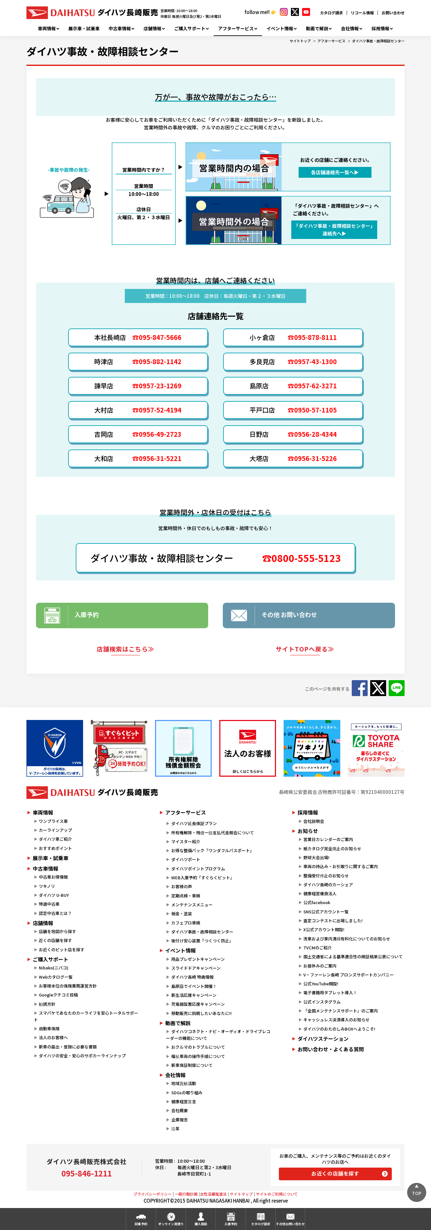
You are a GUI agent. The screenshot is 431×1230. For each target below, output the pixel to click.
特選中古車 (49, 904)
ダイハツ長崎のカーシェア (328, 884)
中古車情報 (120, 28)
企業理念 (179, 1120)
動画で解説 (317, 28)
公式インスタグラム (322, 1002)
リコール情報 (362, 12)
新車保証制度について (192, 1065)
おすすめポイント (55, 848)
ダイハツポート (185, 859)
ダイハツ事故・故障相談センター (378, 40)
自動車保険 (49, 1028)
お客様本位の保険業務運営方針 (68, 986)
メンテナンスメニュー (192, 905)
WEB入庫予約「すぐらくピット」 (202, 877)
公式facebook (316, 902)
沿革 (175, 1129)
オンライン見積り (171, 1223)
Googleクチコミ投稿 (58, 995)
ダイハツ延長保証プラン (194, 823)
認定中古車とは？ (55, 913)
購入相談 (200, 1223)
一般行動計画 (186, 1194)
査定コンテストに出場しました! (333, 920)
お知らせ (308, 831)
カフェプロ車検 (185, 923)
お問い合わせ (393, 12)
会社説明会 (313, 821)
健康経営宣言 (183, 1101)
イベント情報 (279, 28)
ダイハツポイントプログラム (198, 869)
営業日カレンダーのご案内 (328, 839)
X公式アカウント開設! (323, 929)
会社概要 (179, 1110)
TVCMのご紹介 (317, 948)
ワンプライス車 (53, 821)
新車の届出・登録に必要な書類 (68, 1047)
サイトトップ (300, 40)
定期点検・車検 (185, 896)
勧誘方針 (47, 1004)
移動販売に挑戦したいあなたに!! (201, 1013)
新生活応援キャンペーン (193, 995)
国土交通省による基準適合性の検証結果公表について (353, 956)
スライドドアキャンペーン (196, 968)
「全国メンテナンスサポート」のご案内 (340, 1011)
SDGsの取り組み (186, 1093)
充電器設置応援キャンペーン (198, 1004)
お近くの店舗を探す (335, 1173)
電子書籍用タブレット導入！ (330, 992)
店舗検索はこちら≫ (125, 648)
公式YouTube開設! (320, 984)
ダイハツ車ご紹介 (55, 839)
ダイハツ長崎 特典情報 (192, 977)
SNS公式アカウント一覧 (326, 912)
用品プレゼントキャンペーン (198, 959)
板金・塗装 (181, 913)
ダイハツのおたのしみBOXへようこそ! (339, 1029)
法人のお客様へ (53, 1037)
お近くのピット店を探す (61, 949)
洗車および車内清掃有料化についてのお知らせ (346, 939)
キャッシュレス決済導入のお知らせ (336, 1020)
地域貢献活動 (183, 1083)
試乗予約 (141, 1223)
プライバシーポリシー (152, 1194)
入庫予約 (230, 1223)
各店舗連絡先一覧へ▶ (335, 172)
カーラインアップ (55, 830)
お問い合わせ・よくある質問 (331, 1049)
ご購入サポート (189, 28)
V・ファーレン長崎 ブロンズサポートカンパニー (348, 975)
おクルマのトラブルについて (198, 1047)
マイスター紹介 (185, 841)
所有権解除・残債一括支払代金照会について (212, 833)
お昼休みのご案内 (319, 966)
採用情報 (380, 28)
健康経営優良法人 (319, 893)
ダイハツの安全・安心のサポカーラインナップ (82, 1056)
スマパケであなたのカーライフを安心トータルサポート (86, 1016)
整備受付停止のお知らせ (326, 876)
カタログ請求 (331, 12)
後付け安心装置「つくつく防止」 (202, 941)
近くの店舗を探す (55, 940)
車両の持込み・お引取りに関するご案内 (340, 866)
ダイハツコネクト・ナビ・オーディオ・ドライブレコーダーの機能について (218, 1034)
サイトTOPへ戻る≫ (305, 648)
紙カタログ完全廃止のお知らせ (332, 848)
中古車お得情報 (53, 877)
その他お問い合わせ (290, 1223)
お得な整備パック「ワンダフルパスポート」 (212, 850)
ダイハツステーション (323, 1038)
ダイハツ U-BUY (54, 895)
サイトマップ (241, 1194)
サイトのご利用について (277, 1194)
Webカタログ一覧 (56, 977)
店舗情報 (152, 28)
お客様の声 (181, 886)
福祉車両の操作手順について (198, 1056)
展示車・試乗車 (84, 28)
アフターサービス (236, 28)
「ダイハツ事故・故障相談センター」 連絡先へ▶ (334, 229)
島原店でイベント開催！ (194, 986)
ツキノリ (47, 886)
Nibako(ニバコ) (53, 968)
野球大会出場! (316, 857)
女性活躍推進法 (213, 1194)
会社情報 (350, 28)
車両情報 (47, 28)
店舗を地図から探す (57, 931)
